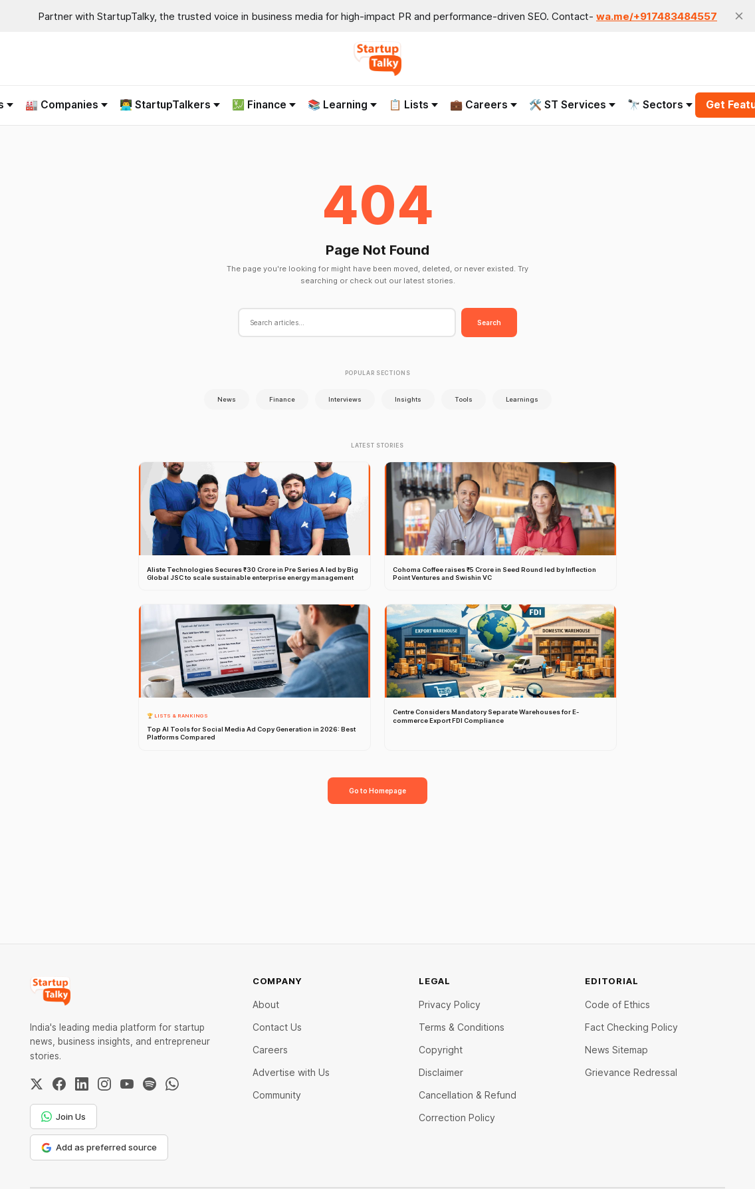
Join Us (63, 1116)
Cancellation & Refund (467, 1095)
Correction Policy (457, 1117)
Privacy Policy (450, 1004)
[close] (739, 16)
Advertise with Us (291, 1072)
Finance (282, 399)
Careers (270, 1049)
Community (277, 1095)
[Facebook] (59, 1084)
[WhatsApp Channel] (172, 1084)
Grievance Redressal (631, 1072)
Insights (408, 399)
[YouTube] (127, 1084)
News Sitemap (616, 1049)
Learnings (522, 399)
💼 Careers (483, 104)
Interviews (345, 399)
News (226, 399)
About (266, 1004)
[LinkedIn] (81, 1084)
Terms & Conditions (461, 1027)
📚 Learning (342, 104)
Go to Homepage (377, 791)
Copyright (441, 1049)
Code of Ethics (617, 1004)
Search (489, 323)
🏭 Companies (66, 104)
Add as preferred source (99, 1147)
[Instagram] (104, 1084)
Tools (464, 399)
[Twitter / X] (36, 1084)
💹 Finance (264, 104)
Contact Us (277, 1027)
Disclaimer (441, 1072)
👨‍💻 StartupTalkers (170, 104)
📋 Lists (413, 104)
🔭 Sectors (660, 104)
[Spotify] (149, 1084)
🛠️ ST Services (572, 104)
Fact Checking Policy (631, 1027)
